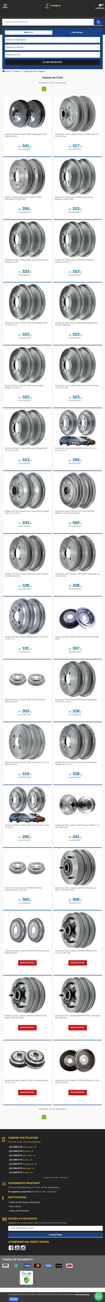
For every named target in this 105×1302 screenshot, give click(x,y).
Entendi (13, 1299)
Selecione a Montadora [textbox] (16, 40)
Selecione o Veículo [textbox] (14, 47)
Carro (28, 32)
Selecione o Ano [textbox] (13, 55)
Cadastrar (55, 1235)
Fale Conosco (15, 1206)
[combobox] (52, 40)
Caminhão (77, 32)
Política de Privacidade (19, 1211)
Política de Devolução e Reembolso (24, 1202)
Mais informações (83, 1294)
